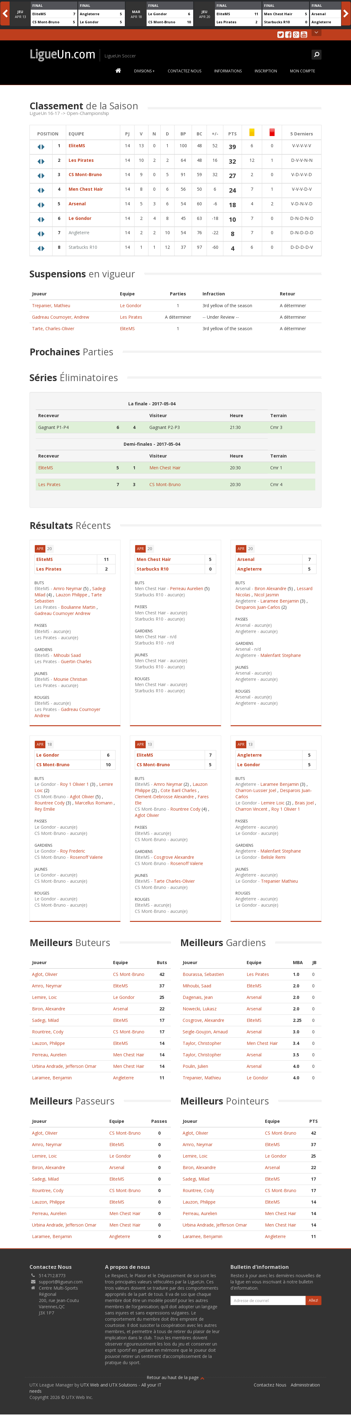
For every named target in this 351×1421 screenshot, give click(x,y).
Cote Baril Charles (179, 790)
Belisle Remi (273, 857)
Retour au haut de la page (175, 1377)
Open (316, 32)
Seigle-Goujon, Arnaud (205, 1032)
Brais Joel (304, 803)
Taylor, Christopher (202, 1043)
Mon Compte (302, 71)
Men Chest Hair (278, 13)
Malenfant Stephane (280, 655)
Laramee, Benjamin (52, 1078)
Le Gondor (89, 22)
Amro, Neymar (47, 986)
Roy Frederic (72, 851)
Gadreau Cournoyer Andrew (62, 613)
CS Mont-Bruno (45, 22)
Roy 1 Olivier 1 (74, 784)
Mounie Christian (70, 679)
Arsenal (319, 13)
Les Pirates (226, 22)
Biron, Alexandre (48, 1009)
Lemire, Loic (44, 997)
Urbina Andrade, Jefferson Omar (64, 1066)
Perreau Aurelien (186, 588)
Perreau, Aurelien (49, 1055)
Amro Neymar (67, 588)
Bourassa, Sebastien (203, 974)
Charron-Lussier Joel (255, 790)
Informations (228, 71)
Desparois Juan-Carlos (257, 607)
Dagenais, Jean (198, 997)
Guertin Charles (76, 661)
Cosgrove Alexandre (174, 857)
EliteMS (39, 13)
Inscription (266, 71)
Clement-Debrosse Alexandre (164, 796)
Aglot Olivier (82, 796)
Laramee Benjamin (279, 601)
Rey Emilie (44, 809)
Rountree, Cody (47, 1032)
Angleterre (89, 13)
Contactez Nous (184, 71)
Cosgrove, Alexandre (203, 1020)
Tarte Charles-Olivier (174, 881)
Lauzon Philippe (71, 595)
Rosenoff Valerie (86, 857)
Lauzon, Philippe (48, 1043)
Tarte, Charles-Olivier (53, 328)
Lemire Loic (273, 803)
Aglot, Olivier (44, 974)
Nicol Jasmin (266, 595)
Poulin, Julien (195, 1066)
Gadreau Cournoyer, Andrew (60, 317)
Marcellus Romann (93, 803)
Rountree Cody (49, 803)
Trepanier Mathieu (279, 881)
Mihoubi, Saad (197, 986)
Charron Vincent (251, 809)
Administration (305, 1385)
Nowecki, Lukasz (200, 1009)
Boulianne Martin (78, 607)
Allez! (313, 1300)
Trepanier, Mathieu (51, 305)
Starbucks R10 (276, 22)
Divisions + (144, 71)
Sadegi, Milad (45, 1020)
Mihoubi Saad (67, 655)
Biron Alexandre (270, 588)
